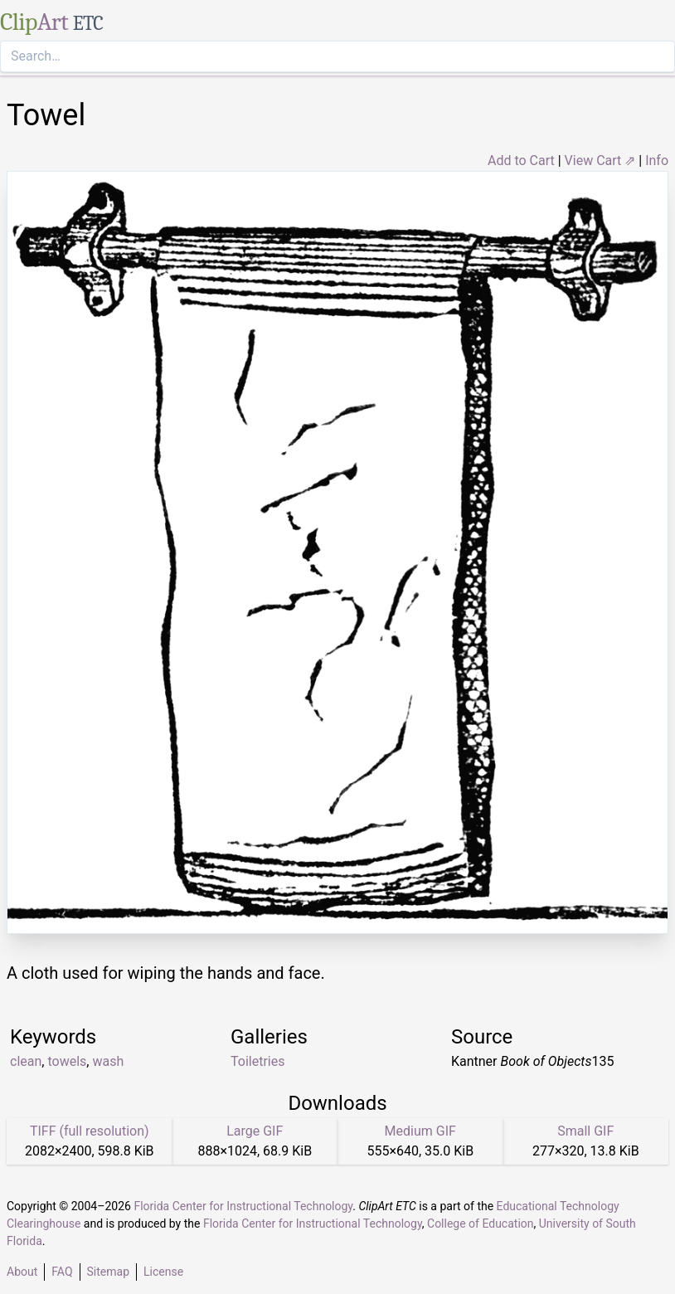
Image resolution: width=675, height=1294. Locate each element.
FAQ (61, 1271)
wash (108, 1061)
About (22, 1271)
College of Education (480, 1223)
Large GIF (254, 1131)
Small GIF (585, 1131)
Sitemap (108, 1271)
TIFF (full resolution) (89, 1131)
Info (656, 160)
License (163, 1271)
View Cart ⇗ (600, 160)
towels (66, 1061)
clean (25, 1061)
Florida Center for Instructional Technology (243, 1206)
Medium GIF (420, 1131)
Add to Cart (521, 160)
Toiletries (257, 1061)
